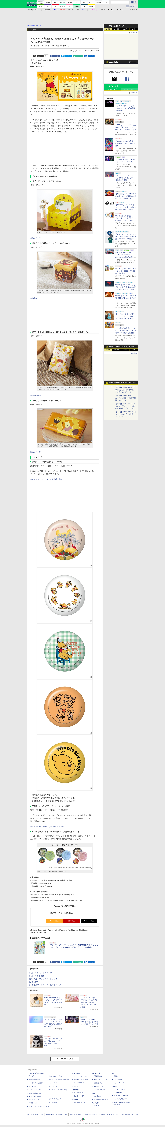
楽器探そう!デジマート (81, 1079)
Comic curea (118, 1079)
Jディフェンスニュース (101, 1079)
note (79, 56)
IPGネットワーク (117, 1092)
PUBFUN (114, 1086)
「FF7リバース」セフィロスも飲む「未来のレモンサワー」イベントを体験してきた (125, 127)
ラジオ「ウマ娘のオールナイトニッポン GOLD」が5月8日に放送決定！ (125, 271)
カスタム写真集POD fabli (122, 1099)
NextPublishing (53, 1102)
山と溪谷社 (75, 1090)
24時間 (116, 29)
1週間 (125, 29)
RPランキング (112, 89)
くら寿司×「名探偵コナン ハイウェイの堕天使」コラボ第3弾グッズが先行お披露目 (125, 330)
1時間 (108, 29)
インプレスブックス (55, 1099)
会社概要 (102, 1114)
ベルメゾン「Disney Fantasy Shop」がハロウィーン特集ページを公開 (89, 1022)
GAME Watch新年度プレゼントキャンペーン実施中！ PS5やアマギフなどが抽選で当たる (123, 383)
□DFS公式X (33, 982)
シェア (56, 56)
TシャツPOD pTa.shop (121, 1095)
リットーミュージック (81, 1076)
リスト (46, 56)
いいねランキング (129, 89)
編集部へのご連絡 (75, 1114)
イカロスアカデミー (100, 1090)
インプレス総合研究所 (36, 1083)
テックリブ (95, 1103)
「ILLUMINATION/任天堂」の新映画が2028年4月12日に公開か (125, 143)
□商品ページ (35, 238)
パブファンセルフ (119, 1089)
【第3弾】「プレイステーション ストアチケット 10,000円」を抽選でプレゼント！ (125, 406)
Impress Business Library (56, 1083)
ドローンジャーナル (35, 1090)
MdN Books (97, 1096)
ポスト (40, 56)
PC (78, 10)
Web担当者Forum (34, 1079)
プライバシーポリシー (90, 1114)
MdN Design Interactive (101, 1099)
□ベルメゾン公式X (36, 976)
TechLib (96, 1106)
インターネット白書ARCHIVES (39, 1106)
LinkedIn (91, 56)
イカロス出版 (96, 1073)
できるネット (33, 1103)
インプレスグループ (113, 1114)
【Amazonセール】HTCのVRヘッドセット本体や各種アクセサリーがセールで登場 (125, 207)
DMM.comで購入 (89, 921)
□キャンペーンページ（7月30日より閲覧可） (48, 826)
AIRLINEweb (98, 1076)
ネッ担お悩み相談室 (35, 1093)
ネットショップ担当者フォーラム (59, 1079)
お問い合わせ (50, 1114)
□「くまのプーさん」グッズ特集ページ (45, 985)
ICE (113, 1073)
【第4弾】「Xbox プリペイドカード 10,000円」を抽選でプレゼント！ (125, 414)
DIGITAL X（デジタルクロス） (58, 1090)
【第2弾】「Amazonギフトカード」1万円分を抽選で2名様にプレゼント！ (125, 398)
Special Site (113, 62)
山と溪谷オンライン (80, 1092)
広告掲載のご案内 (61, 1114)
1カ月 (134, 29)
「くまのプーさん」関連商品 (59, 913)
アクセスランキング (116, 26)
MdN (93, 1093)
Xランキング (113, 86)
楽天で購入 (71, 921)
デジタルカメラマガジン (36, 1099)
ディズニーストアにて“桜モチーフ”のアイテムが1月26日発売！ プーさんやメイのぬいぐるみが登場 (89, 1002)
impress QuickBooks (120, 1083)
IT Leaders (32, 1086)
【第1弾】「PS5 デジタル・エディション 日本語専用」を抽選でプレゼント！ (125, 390)
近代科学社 (75, 1099)
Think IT (31, 1076)
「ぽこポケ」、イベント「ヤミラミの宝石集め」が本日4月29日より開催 (125, 178)
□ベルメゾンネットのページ (40, 973)
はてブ (68, 56)
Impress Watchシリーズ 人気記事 (121, 347)
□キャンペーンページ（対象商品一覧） (46, 479)
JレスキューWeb (99, 1086)
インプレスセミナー (55, 1086)
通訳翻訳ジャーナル (100, 1083)
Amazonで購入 (54, 921)
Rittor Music (76, 1073)
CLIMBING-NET (79, 1096)
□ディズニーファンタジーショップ (43, 979)
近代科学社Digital (79, 1102)
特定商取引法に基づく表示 (130, 1114)
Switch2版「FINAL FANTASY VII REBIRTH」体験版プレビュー (125, 298)
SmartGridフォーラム (55, 1076)
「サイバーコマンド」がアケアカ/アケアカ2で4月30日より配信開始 (125, 108)
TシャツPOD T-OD (80, 1083)
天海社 (116, 1076)
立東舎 (76, 1086)
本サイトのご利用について (35, 1114)
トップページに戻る (64, 1059)
